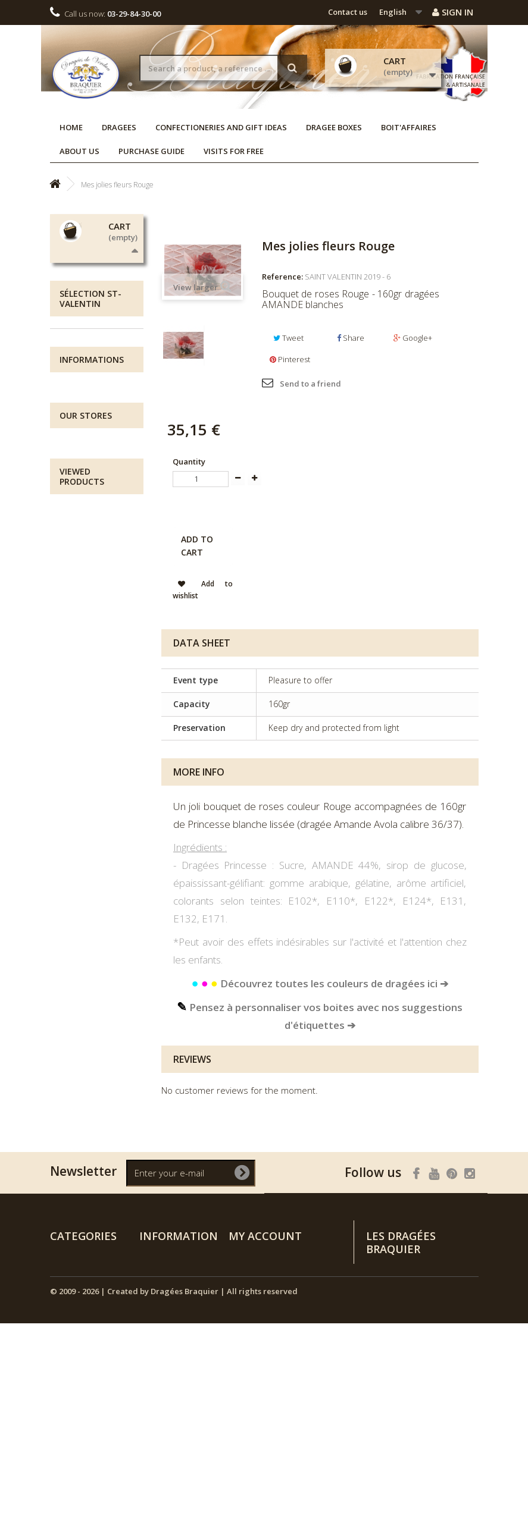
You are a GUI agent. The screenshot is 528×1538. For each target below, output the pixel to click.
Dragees (119, 127)
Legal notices (98, 649)
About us (79, 151)
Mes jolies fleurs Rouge (85, 949)
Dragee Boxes (334, 127)
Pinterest (290, 359)
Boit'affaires (408, 127)
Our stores (93, 714)
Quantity (189, 461)
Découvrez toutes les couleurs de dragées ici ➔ (320, 983)
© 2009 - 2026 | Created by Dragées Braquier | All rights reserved (174, 1506)
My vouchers (252, 1317)
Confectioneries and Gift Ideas (221, 127)
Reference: (282, 276)
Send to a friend (310, 383)
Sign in (452, 12)
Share (350, 337)
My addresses (255, 1286)
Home (71, 127)
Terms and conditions (89, 691)
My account (265, 1236)
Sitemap (155, 1390)
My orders (248, 1255)
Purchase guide (151, 151)
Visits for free (234, 151)
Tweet (288, 337)
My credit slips (256, 1271)
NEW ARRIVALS (91, 552)
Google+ (412, 337)
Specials (155, 1255)
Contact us (347, 12)
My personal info (260, 1302)
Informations (92, 593)
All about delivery (86, 627)
